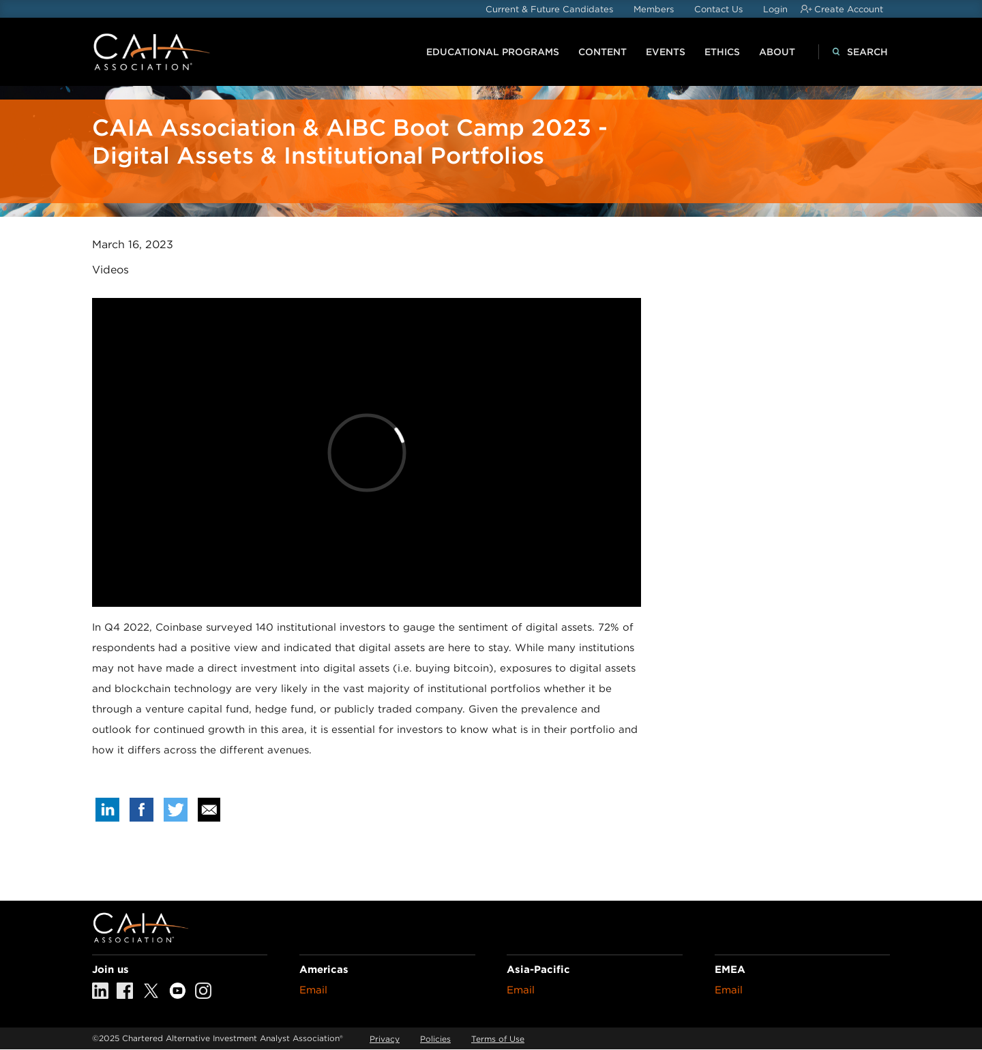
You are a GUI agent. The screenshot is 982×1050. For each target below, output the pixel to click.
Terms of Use (497, 1039)
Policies (435, 1039)
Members (654, 9)
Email (313, 990)
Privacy (385, 1039)
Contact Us (718, 9)
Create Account (848, 9)
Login (775, 9)
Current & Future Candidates (549, 9)
